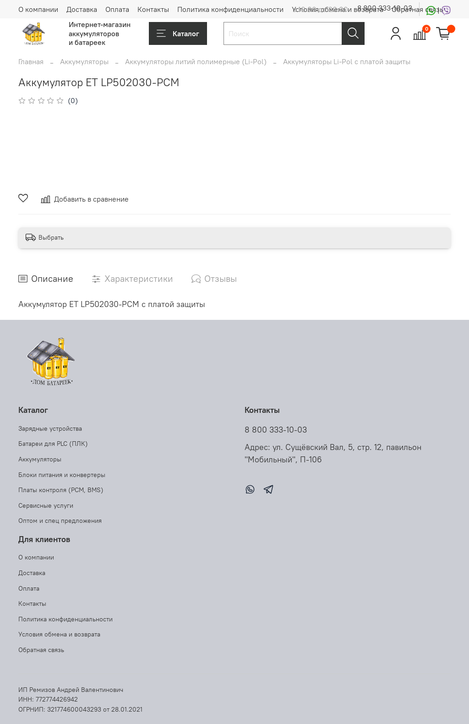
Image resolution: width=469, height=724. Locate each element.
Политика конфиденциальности (230, 9)
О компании (38, 9)
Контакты (153, 9)
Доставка (81, 9)
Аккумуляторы (84, 61)
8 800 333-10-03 (384, 7)
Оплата (117, 9)
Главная (31, 61)
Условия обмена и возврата (59, 634)
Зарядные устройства (50, 428)
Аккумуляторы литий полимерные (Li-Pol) (196, 61)
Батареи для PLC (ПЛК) (53, 443)
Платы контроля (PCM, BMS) (61, 490)
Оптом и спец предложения (60, 520)
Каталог (178, 33)
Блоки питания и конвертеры (61, 475)
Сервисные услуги (45, 505)
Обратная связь (41, 650)
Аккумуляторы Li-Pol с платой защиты (346, 61)
